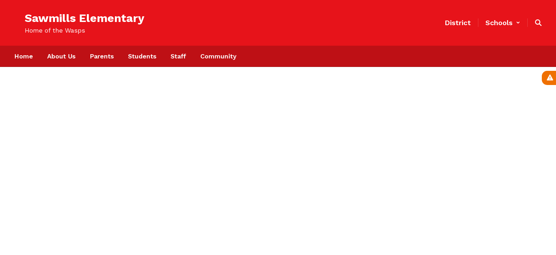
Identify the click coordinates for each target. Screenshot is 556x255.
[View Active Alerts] (549, 78)
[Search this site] (538, 22)
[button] (502, 22)
